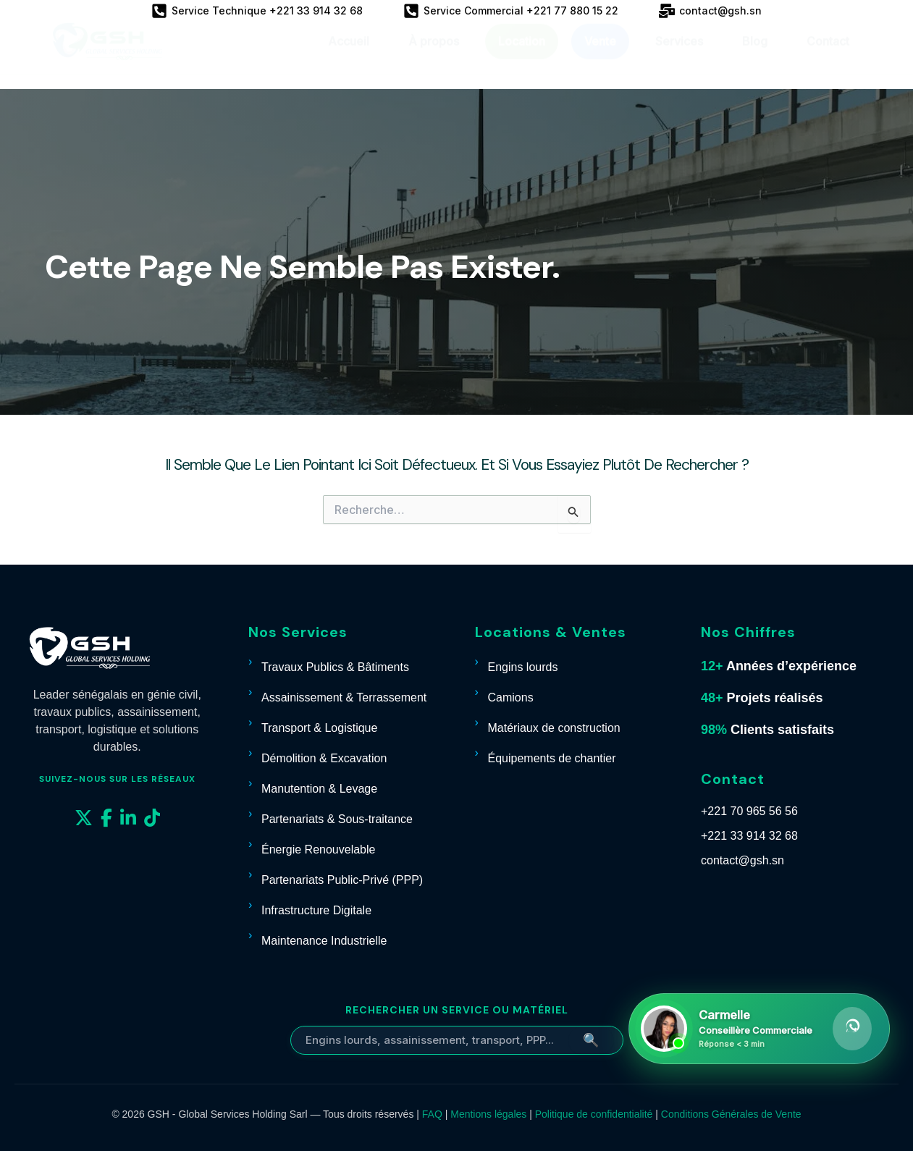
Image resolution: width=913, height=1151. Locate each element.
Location (521, 55)
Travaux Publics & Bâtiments (335, 667)
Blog (754, 55)
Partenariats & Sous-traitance (337, 819)
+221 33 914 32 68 (749, 836)
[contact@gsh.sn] (710, 11)
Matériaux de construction (554, 728)
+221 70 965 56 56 (749, 811)
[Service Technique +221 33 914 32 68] (257, 11)
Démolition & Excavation (324, 758)
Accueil (348, 55)
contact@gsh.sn (742, 860)
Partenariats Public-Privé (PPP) (342, 880)
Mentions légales (488, 1114)
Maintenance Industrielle (324, 941)
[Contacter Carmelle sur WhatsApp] (759, 1028)
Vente (600, 55)
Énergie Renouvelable (318, 849)
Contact (828, 55)
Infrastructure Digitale (316, 910)
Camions (511, 697)
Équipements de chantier (552, 758)
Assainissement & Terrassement (343, 697)
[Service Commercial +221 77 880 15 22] (510, 11)
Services (679, 55)
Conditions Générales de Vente (731, 1114)
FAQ (432, 1114)
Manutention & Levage (319, 789)
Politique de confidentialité (594, 1114)
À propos (433, 55)
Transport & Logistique (319, 728)
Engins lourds (523, 667)
